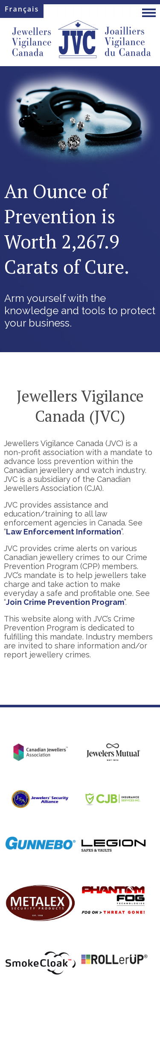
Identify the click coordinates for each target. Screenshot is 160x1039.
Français (22, 9)
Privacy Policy (94, 1001)
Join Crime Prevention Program (65, 602)
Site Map (58, 1001)
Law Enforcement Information (63, 531)
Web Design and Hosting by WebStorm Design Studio (80, 1021)
